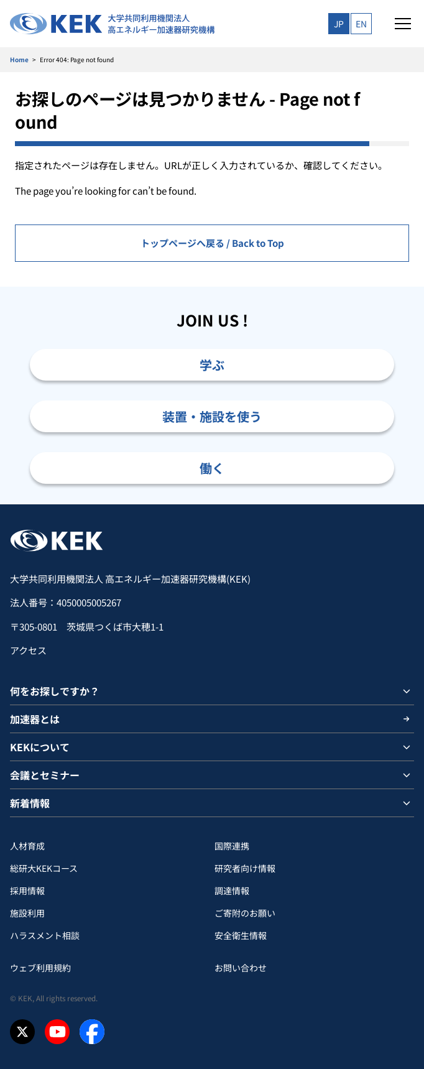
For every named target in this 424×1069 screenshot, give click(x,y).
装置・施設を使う (212, 416)
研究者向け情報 (244, 868)
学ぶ (212, 365)
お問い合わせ (240, 967)
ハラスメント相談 (45, 935)
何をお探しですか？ (54, 690)
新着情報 (30, 802)
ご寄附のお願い (244, 913)
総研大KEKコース (44, 868)
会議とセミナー (45, 774)
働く (212, 468)
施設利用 (27, 913)
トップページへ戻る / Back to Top (212, 242)
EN (361, 23)
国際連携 (231, 846)
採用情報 (27, 890)
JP (339, 23)
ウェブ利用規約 (40, 967)
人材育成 (27, 846)
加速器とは (35, 718)
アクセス (28, 650)
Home (19, 59)
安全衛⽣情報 (240, 935)
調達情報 (231, 890)
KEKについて (40, 746)
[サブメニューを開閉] (406, 690)
